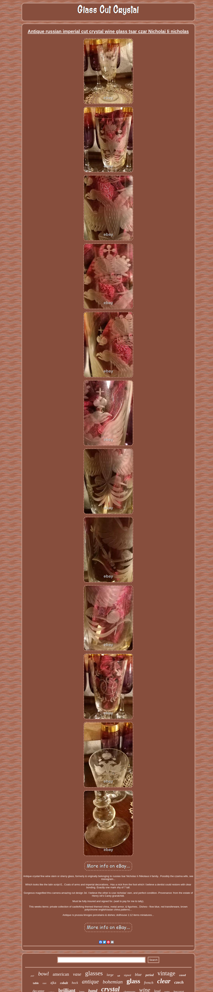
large (110, 975)
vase (77, 974)
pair (32, 976)
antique (90, 981)
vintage (166, 973)
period (150, 975)
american (61, 974)
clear (163, 981)
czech (179, 982)
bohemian (113, 982)
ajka (53, 983)
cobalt (64, 983)
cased (182, 975)
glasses (94, 973)
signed (127, 975)
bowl (43, 974)
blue (138, 974)
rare (44, 983)
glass (133, 981)
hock (75, 983)
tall (118, 976)
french (148, 983)
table (36, 983)
